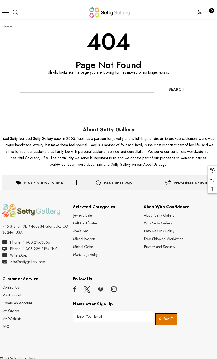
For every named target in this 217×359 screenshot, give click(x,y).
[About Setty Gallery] (159, 213)
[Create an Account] (17, 301)
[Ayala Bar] (80, 228)
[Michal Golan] (83, 244)
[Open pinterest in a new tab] (100, 287)
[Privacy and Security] (159, 244)
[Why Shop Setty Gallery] (158, 220)
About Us (150, 161)
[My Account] (11, 293)
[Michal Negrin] (84, 236)
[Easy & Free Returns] (114, 179)
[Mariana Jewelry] (85, 252)
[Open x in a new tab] (87, 287)
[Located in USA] (39, 179)
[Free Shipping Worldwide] (164, 236)
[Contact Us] (10, 285)
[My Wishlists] (11, 316)
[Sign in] (200, 12)
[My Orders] (10, 308)
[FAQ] (5, 324)
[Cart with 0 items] (209, 12)
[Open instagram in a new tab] (114, 287)
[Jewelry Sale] (82, 213)
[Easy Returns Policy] (159, 228)
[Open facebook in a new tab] (74, 287)
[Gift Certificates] (85, 220)
